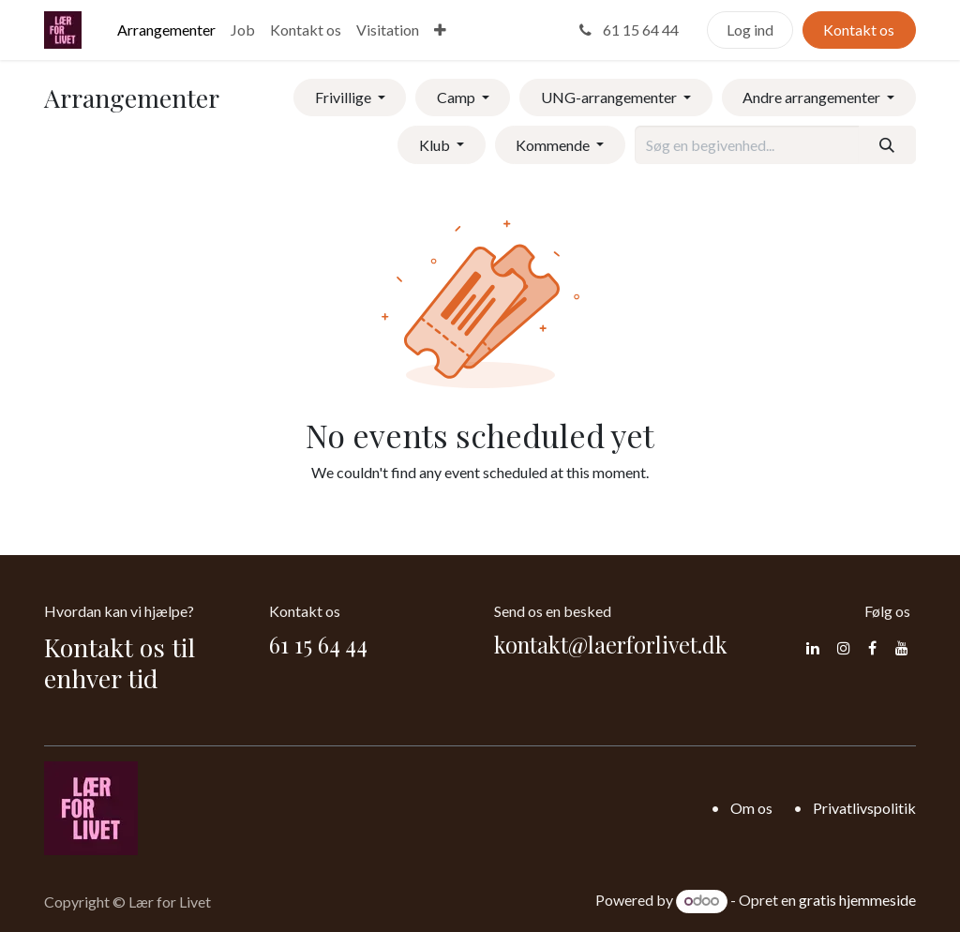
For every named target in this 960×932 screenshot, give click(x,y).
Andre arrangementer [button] (812, 97)
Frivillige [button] (344, 97)
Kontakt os (858, 29)
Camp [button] (457, 97)
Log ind (750, 29)
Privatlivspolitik (864, 808)
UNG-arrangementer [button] (610, 97)
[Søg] (887, 144)
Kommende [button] (554, 145)
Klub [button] (436, 145)
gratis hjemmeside (857, 900)
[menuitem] (166, 30)
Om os (751, 808)
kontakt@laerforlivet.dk (611, 644)
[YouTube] (902, 648)
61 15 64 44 (627, 29)
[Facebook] (872, 648)
